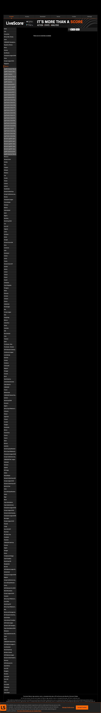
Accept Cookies (82, 707)
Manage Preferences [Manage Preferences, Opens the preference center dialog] (68, 707)
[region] (50, 707)
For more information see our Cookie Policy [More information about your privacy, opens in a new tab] (29, 711)
